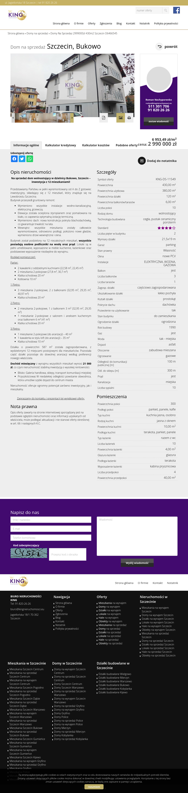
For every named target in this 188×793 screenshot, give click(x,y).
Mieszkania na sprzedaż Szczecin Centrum (23, 674)
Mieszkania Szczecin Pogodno (27, 687)
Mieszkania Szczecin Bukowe (26, 728)
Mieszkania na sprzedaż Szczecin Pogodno (23, 693)
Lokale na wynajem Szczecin (158, 622)
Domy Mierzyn (62, 728)
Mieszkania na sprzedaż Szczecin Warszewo (23, 722)
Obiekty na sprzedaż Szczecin (159, 655)
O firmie (79, 23)
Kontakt (130, 23)
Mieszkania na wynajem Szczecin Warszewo (23, 715)
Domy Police (61, 717)
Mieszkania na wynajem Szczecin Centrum (23, 682)
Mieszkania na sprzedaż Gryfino (28, 764)
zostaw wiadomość (159, 121)
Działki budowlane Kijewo (113, 692)
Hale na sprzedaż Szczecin (157, 651)
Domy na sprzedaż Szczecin (157, 640)
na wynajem (112, 603)
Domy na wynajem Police (68, 724)
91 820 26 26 (49, 2)
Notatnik (145, 23)
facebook (176, 10)
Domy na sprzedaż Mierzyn (69, 731)
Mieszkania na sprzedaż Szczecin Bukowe (23, 733)
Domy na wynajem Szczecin (157, 615)
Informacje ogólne (26, 145)
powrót (171, 46)
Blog (119, 23)
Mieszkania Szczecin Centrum (27, 669)
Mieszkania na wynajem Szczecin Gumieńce (23, 751)
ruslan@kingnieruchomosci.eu (159, 103)
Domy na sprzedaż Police (68, 720)
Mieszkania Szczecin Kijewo (25, 757)
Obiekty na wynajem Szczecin (158, 629)
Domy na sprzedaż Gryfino (69, 706)
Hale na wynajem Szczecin (157, 626)
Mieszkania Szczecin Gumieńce (27, 739)
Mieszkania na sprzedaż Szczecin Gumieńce (23, 744)
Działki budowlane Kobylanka (115, 688)
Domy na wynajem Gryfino (69, 709)
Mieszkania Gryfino (20, 768)
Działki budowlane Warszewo (115, 681)
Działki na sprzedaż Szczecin (158, 644)
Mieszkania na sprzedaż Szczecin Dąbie (23, 704)
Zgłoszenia (106, 23)
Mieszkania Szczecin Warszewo (27, 709)
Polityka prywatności (166, 23)
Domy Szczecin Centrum (68, 684)
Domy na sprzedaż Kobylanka (71, 739)
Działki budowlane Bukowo (114, 685)
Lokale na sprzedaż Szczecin (158, 648)
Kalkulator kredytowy (60, 145)
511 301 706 (158, 106)
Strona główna (61, 23)
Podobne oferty (126, 145)
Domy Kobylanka (63, 735)
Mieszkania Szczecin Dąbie (25, 698)
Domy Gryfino (62, 713)
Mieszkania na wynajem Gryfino (28, 761)
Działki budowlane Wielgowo (115, 674)
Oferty (91, 23)
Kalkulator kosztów (96, 145)
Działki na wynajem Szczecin (158, 618)
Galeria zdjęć (120, 118)
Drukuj (129, 118)
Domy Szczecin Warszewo (69, 687)
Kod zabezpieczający (26, 545)
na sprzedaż (112, 625)
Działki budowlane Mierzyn (114, 677)
